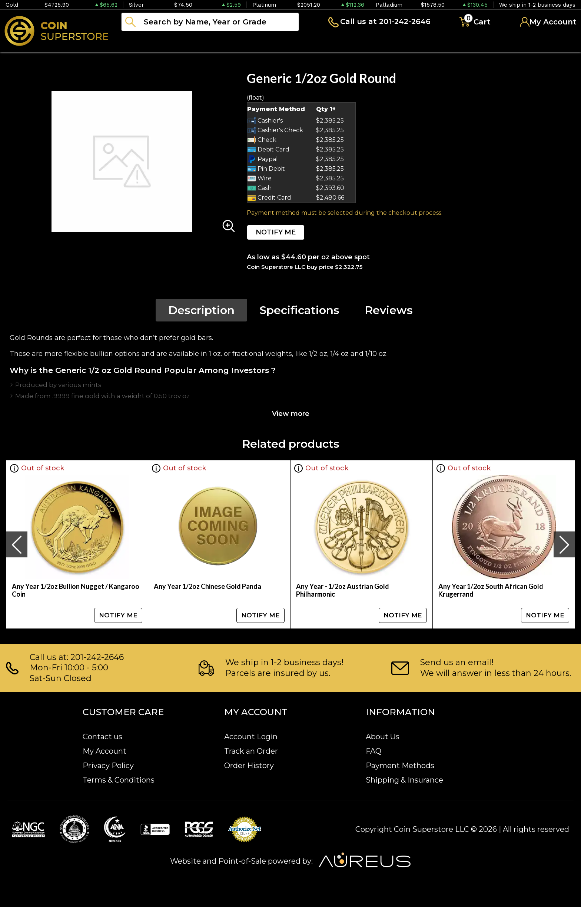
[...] (210, 22)
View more (290, 414)
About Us (382, 736)
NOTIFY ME (276, 232)
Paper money (268, 42)
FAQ (373, 751)
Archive (330, 42)
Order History (249, 765)
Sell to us (556, 42)
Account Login (251, 736)
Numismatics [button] (196, 42)
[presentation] (16, 544)
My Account (104, 751)
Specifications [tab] (299, 310)
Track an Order (251, 751)
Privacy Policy (108, 765)
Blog (374, 42)
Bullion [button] (136, 42)
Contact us (102, 736)
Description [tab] (201, 310)
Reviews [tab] (389, 310)
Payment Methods (400, 765)
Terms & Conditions (119, 780)
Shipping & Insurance (404, 780)
